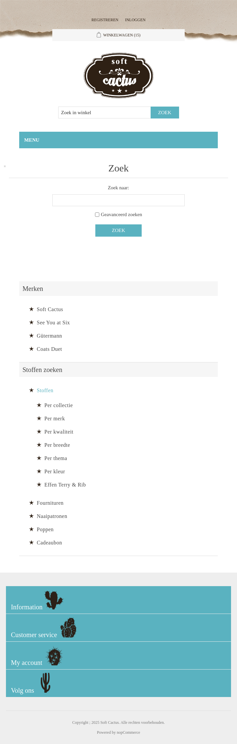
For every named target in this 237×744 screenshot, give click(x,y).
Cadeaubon (49, 542)
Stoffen (45, 390)
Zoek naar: (118, 187)
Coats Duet (49, 349)
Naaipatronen (52, 516)
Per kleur (54, 471)
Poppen (45, 529)
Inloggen (135, 20)
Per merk (54, 418)
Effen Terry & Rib (65, 485)
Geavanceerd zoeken (121, 214)
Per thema (55, 458)
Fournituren (50, 503)
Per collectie (58, 405)
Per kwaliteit (58, 432)
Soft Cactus (50, 309)
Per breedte (57, 445)
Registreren (104, 20)
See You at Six (53, 322)
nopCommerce (128, 732)
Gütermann (49, 336)
